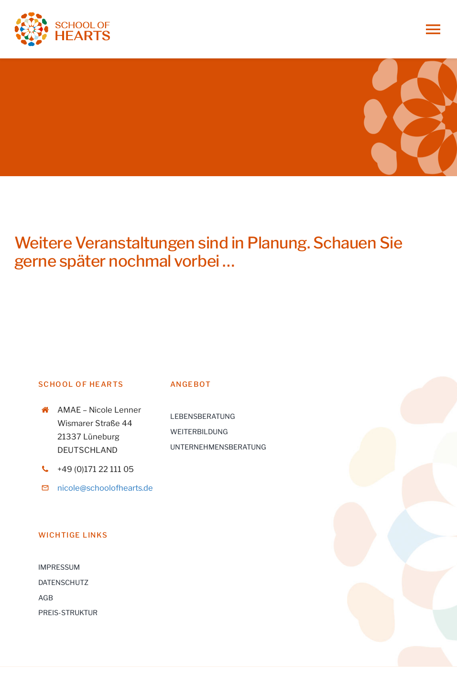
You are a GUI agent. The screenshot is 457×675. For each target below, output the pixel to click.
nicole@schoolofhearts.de (105, 488)
